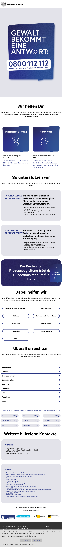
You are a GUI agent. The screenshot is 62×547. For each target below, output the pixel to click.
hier (35, 536)
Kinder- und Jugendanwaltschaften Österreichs (21, 486)
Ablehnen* (37, 540)
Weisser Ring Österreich (13, 495)
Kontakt (48, 526)
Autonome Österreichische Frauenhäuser (19, 473)
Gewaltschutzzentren (12, 481)
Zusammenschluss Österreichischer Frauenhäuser (22, 496)
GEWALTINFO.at (11, 479)
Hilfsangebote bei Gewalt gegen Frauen (18, 483)
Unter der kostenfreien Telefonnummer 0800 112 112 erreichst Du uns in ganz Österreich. (15, 163)
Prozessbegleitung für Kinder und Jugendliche (20, 491)
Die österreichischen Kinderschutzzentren (19, 476)
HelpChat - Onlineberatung (14, 484)
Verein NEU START (12, 493)
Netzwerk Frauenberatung (14, 488)
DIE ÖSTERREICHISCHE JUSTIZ (12, 4)
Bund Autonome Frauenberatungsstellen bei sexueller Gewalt (25, 474)
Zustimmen (25, 540)
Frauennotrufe (10, 478)
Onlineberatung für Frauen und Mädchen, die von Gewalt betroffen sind (28, 489)
